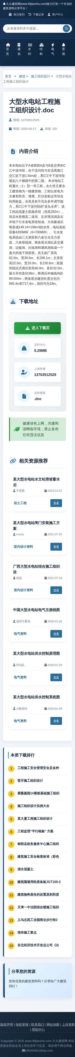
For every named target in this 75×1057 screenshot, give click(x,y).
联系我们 (37, 1024)
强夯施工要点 (27, 932)
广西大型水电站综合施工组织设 (36, 569)
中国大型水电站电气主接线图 (36, 610)
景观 (63, 49)
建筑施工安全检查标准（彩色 (38, 856)
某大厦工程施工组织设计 (35, 818)
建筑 (19, 49)
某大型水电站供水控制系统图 (36, 697)
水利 (30, 49)
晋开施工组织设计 (30, 780)
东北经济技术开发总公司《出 (38, 945)
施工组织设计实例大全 (33, 806)
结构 (42, 49)
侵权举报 (22, 1024)
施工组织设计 (40, 76)
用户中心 (55, 14)
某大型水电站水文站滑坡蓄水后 (36, 482)
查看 (56, 503)
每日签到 (17, 14)
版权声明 (6, 1024)
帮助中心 (38, 1029)
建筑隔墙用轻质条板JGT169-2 (39, 882)
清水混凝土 (25, 869)
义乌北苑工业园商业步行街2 (37, 920)
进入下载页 (38, 328)
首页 (8, 49)
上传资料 (68, 1024)
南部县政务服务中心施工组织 (38, 844)
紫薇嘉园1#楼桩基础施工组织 (38, 793)
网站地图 (53, 1024)
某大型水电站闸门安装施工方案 (36, 526)
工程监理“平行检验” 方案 (35, 831)
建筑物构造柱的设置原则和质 (38, 894)
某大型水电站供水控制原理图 (36, 653)
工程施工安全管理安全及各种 (38, 768)
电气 (52, 49)
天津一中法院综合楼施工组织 (38, 907)
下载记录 (36, 14)
